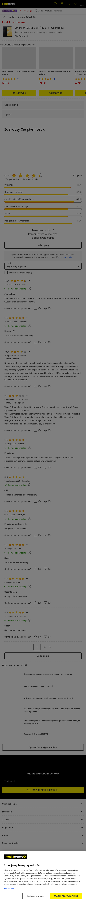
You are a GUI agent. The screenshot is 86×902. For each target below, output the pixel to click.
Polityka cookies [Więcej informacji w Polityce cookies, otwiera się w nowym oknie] (10, 888)
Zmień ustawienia (35, 896)
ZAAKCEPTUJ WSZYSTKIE (66, 896)
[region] (43, 876)
